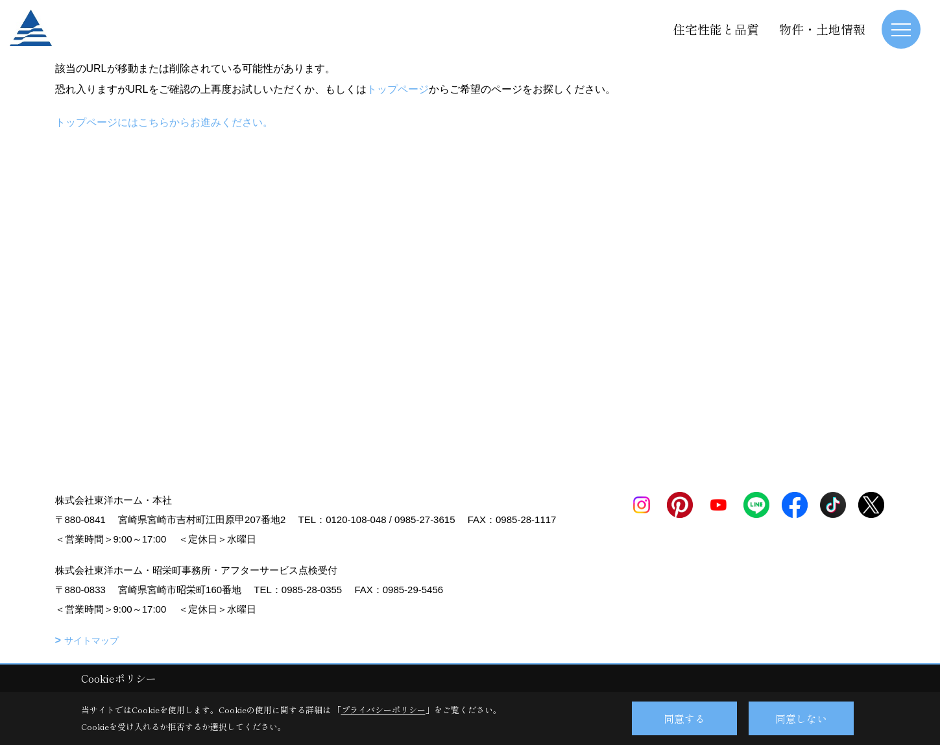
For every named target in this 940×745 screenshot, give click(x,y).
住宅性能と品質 (716, 29)
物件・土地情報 (822, 29)
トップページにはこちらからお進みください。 (164, 122)
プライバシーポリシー (383, 709)
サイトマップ (91, 640)
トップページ (398, 89)
